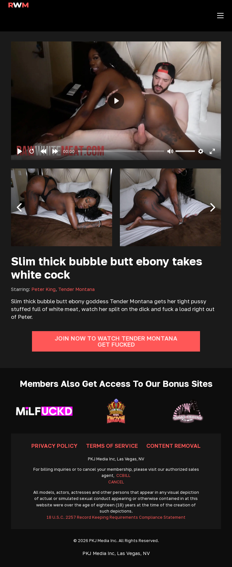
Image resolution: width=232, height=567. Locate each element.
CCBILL (123, 475)
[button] (19, 207)
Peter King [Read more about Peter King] (43, 289)
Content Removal (173, 445)
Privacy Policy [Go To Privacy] (54, 445)
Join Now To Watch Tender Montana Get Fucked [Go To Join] (116, 341)
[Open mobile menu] (220, 15)
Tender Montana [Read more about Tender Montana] (76, 289)
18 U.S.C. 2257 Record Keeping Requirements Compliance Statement (116, 517)
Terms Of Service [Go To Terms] (112, 445)
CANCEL (116, 482)
